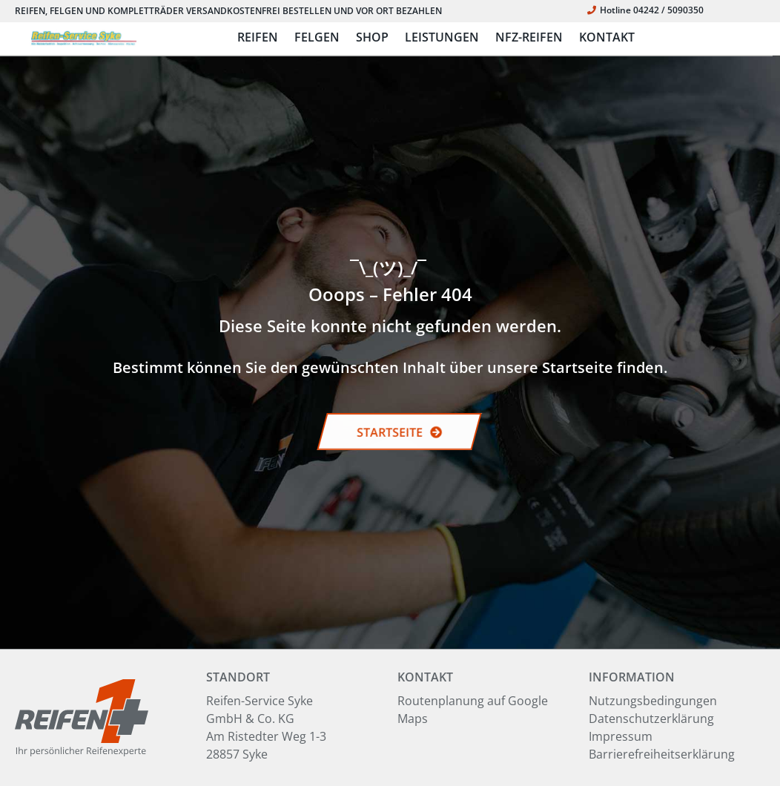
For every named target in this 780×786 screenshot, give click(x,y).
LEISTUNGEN (442, 37)
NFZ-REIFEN (529, 37)
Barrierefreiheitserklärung (662, 754)
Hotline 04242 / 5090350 (645, 10)
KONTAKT (607, 37)
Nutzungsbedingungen (653, 701)
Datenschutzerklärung (651, 718)
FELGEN (317, 37)
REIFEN (257, 37)
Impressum (620, 736)
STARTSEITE (399, 432)
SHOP (372, 37)
